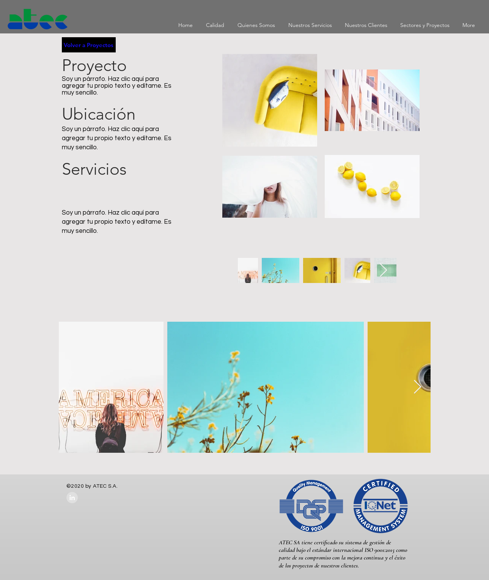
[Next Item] (383, 270)
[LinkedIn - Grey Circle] (72, 497)
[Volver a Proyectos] (89, 44)
